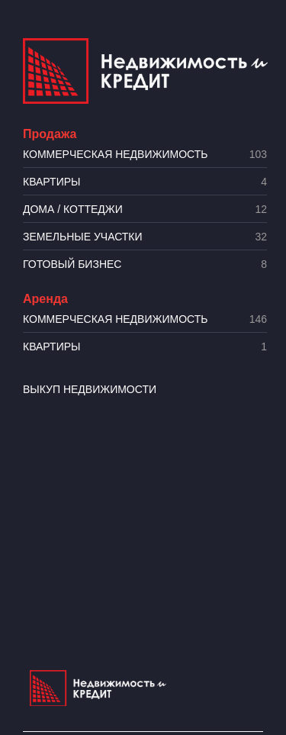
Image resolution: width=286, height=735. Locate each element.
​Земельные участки (145, 236)
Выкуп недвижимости (89, 389)
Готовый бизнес (145, 264)
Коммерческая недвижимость (145, 154)
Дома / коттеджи (145, 209)
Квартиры (145, 182)
